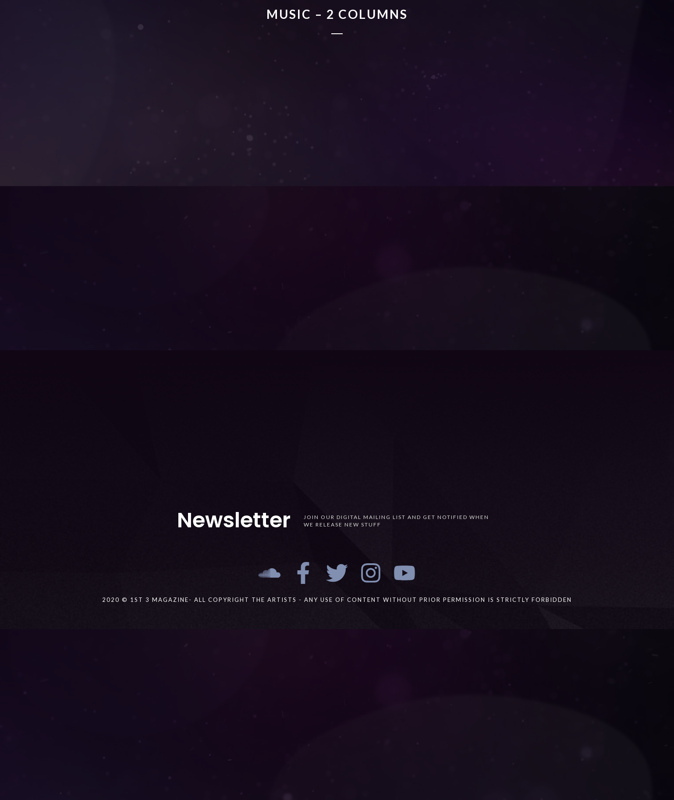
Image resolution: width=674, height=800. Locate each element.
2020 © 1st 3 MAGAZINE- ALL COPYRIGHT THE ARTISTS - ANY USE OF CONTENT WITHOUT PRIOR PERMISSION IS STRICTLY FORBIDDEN (337, 599)
